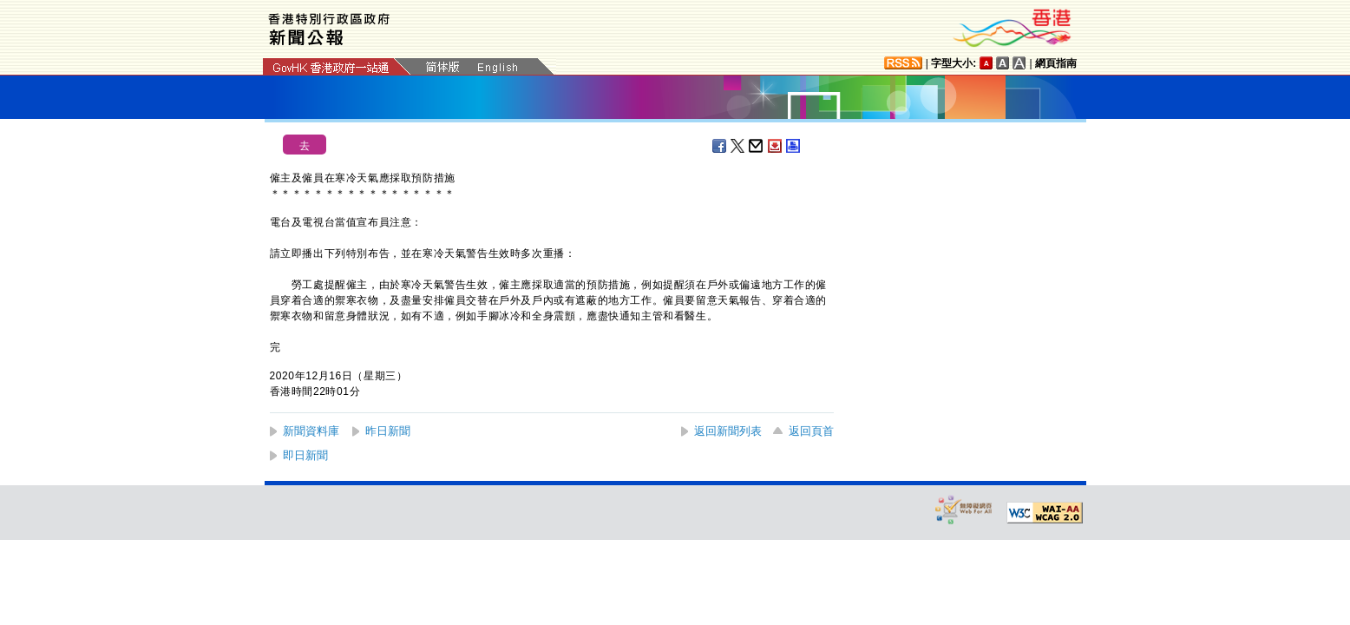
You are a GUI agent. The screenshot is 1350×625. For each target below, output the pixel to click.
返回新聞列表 (728, 431)
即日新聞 (305, 455)
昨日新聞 (387, 431)
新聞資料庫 (311, 431)
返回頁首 (811, 431)
